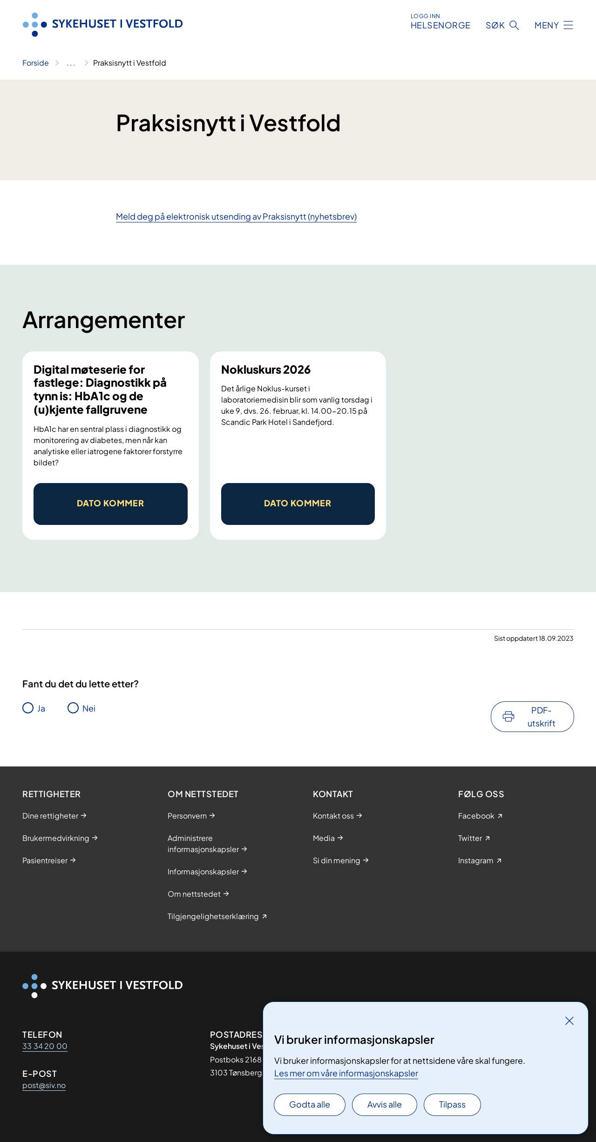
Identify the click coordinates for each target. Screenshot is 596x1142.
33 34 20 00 (45, 1046)
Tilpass (452, 1104)
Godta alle (309, 1104)
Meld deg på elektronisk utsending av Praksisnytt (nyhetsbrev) (236, 216)
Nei (88, 708)
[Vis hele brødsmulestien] (71, 62)
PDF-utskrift (541, 716)
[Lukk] (569, 1020)
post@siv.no (44, 1085)
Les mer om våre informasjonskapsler (346, 1073)
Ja (41, 708)
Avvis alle (384, 1104)
